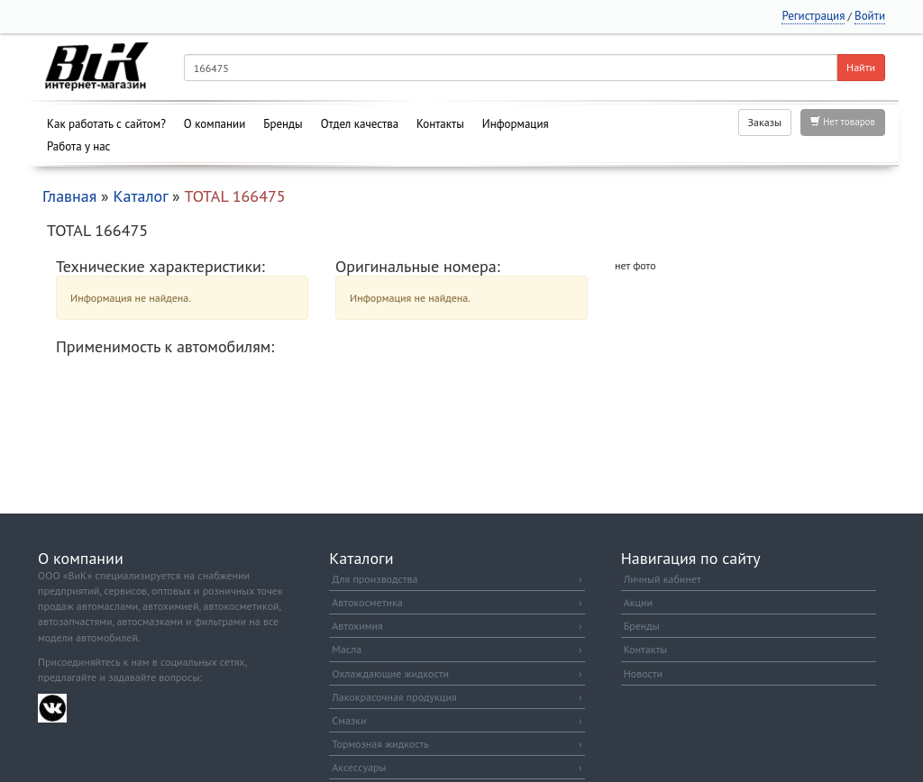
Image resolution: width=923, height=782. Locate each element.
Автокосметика (456, 602)
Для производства (456, 578)
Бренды (282, 124)
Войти (869, 15)
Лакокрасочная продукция (456, 697)
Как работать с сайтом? (106, 124)
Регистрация (813, 15)
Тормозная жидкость (456, 743)
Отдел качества (359, 124)
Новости (643, 673)
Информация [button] (515, 124)
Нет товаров (842, 121)
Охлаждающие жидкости (456, 673)
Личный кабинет (662, 579)
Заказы (764, 122)
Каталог (140, 196)
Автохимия (456, 625)
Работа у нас (79, 146)
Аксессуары (456, 767)
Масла (456, 649)
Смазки (456, 720)
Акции (638, 602)
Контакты (440, 124)
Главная (69, 196)
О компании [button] (214, 124)
